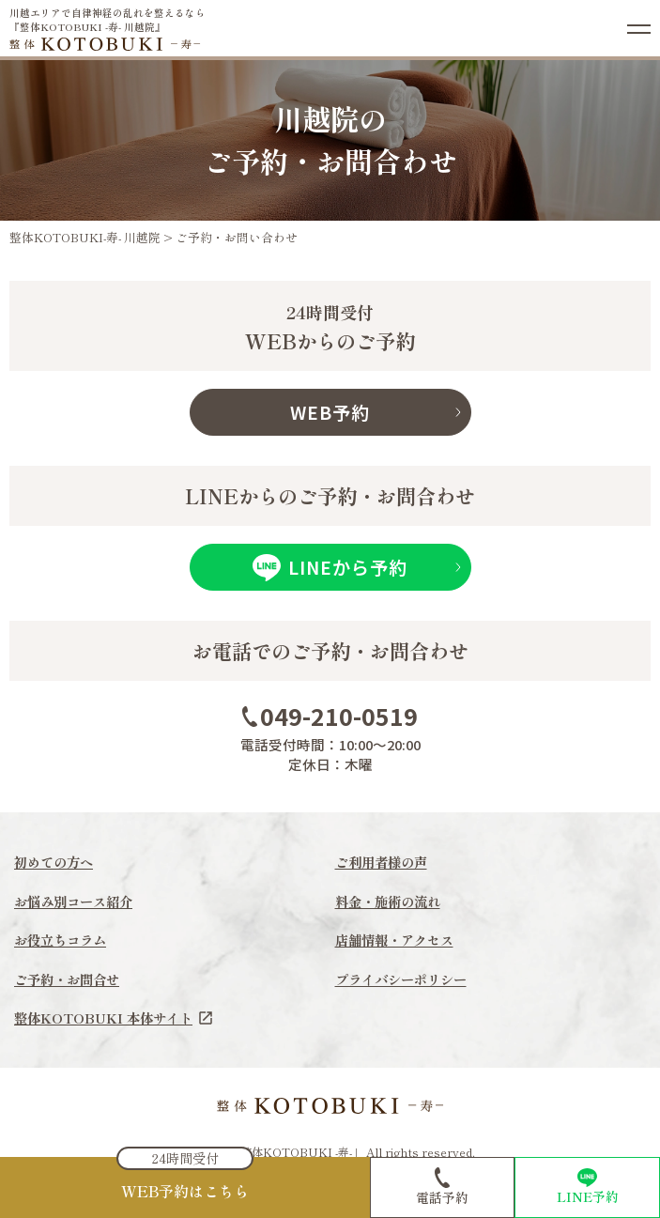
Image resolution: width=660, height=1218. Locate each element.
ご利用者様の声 (384, 861)
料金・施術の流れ (391, 901)
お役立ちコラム (63, 940)
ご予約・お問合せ (70, 980)
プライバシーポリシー (405, 980)
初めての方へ (56, 861)
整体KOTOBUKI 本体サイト (117, 1018)
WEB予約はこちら (185, 1190)
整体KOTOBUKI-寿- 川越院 (85, 237)
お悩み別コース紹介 (77, 901)
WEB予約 (330, 412)
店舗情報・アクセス (398, 940)
